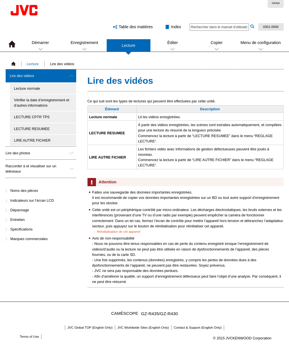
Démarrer (40, 42)
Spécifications (21, 229)
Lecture (128, 47)
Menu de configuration (260, 42)
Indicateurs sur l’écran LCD (32, 200)
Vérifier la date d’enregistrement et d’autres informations (41, 102)
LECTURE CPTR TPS (32, 117)
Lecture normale (27, 88)
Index (176, 27)
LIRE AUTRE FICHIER (32, 140)
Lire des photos (18, 153)
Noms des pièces (24, 190)
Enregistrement (84, 42)
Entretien (17, 220)
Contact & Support (198, 327)
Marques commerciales (29, 239)
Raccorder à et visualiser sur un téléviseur (31, 169)
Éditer (172, 42)
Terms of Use (29, 336)
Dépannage (19, 210)
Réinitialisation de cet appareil (118, 231)
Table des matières (136, 27)
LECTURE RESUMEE (32, 129)
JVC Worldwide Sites (143, 327)
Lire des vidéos (22, 76)
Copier (216, 42)
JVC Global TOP (90, 327)
